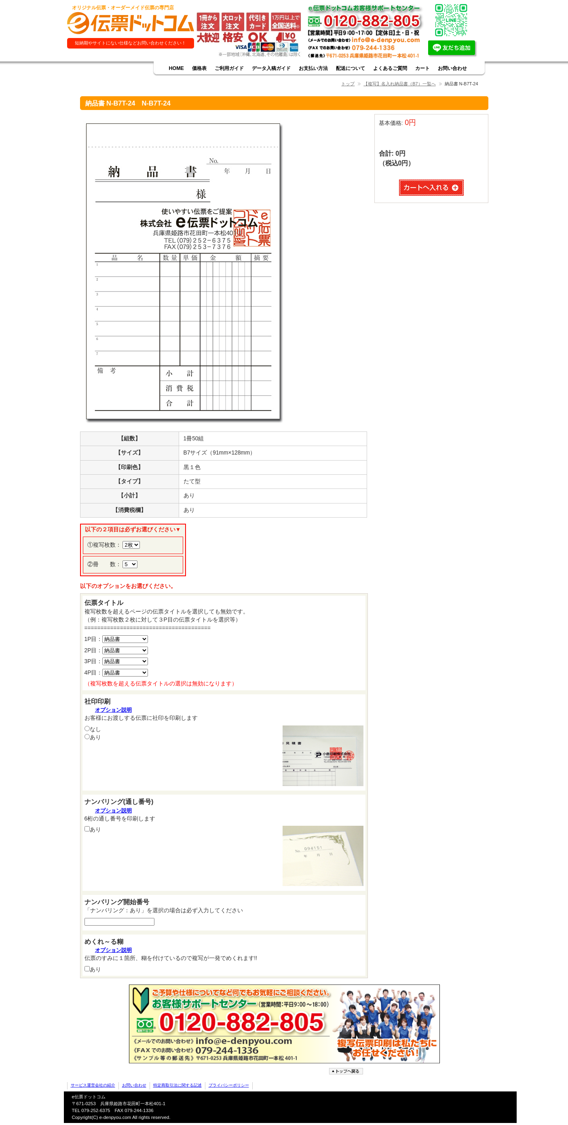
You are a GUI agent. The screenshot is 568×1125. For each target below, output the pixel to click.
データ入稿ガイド (271, 68)
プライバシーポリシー (229, 1085)
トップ (348, 83)
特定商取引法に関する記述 (177, 1085)
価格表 (199, 68)
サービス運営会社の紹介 (93, 1085)
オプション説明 (113, 710)
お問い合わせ (452, 68)
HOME (176, 68)
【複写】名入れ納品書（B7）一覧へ (399, 83)
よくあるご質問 (390, 68)
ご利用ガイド (229, 68)
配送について (350, 68)
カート (422, 68)
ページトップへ (347, 1071)
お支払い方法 (313, 68)
